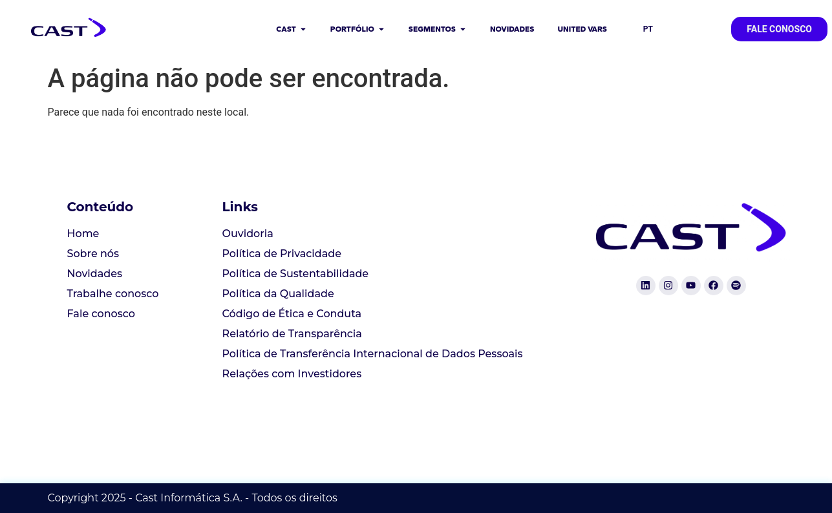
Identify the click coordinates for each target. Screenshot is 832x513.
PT (648, 29)
